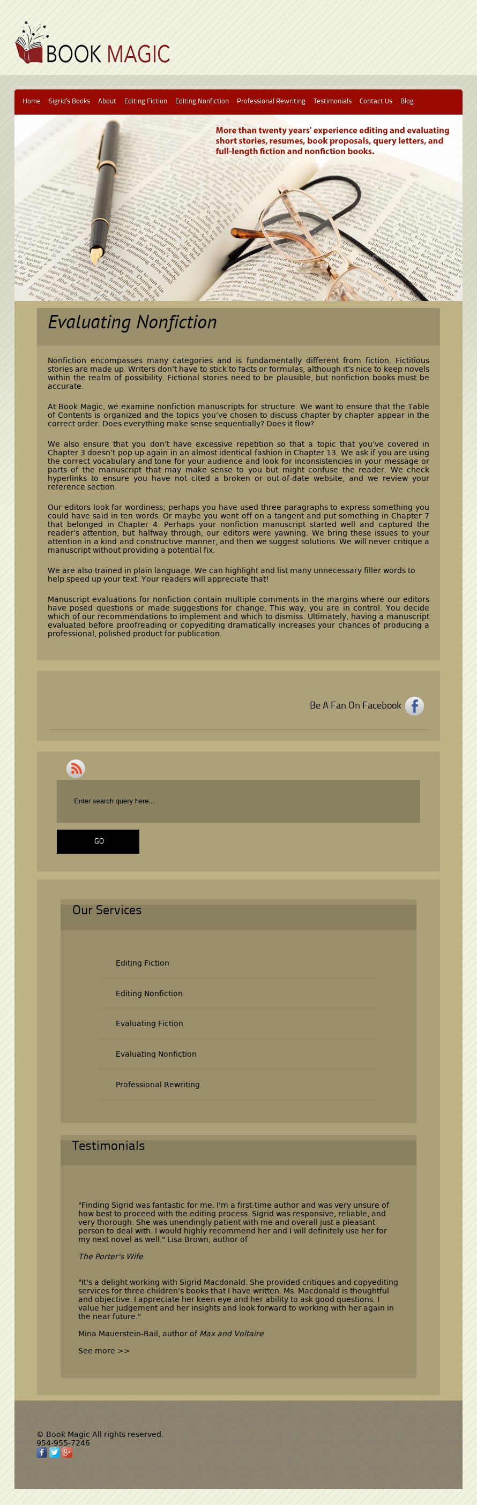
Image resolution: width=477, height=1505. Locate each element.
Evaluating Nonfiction (156, 1054)
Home (32, 101)
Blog (407, 101)
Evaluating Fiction (149, 1023)
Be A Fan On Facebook (355, 706)
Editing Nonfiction (202, 101)
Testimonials (333, 101)
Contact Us (376, 101)
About (107, 101)
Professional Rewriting (271, 101)
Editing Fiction (145, 101)
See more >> (104, 1350)
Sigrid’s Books (69, 101)
